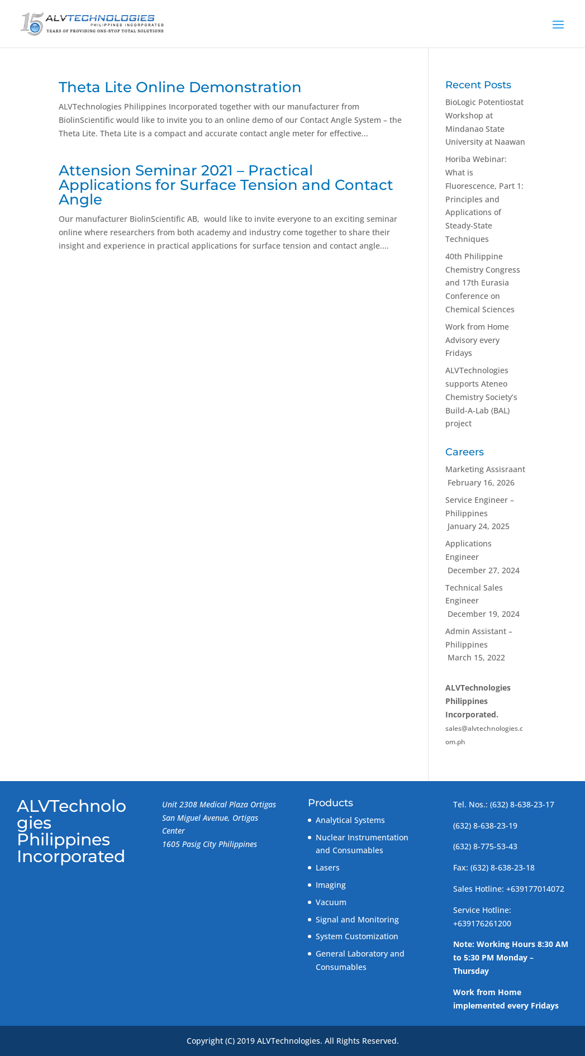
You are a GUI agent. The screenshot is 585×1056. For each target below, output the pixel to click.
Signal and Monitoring (357, 919)
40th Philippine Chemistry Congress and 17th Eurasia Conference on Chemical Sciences (482, 283)
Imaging (331, 884)
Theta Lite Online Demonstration (180, 87)
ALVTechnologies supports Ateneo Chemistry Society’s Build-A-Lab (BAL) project (481, 397)
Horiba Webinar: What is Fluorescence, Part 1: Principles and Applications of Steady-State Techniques (484, 199)
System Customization (357, 936)
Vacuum (331, 902)
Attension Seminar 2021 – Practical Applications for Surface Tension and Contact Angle (226, 184)
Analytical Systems (350, 820)
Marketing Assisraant (485, 469)
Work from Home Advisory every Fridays (477, 340)
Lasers (328, 867)
